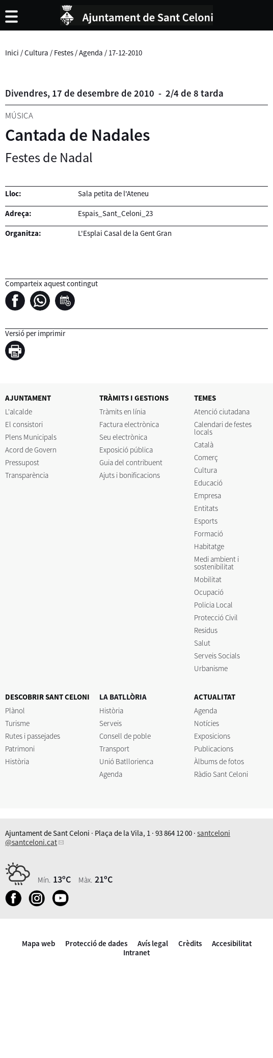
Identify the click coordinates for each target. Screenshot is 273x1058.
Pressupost (22, 462)
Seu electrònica (123, 437)
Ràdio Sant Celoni (221, 774)
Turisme (17, 723)
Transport (114, 748)
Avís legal (153, 943)
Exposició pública (126, 450)
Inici (12, 52)
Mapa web (38, 943)
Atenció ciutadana (222, 411)
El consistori (24, 424)
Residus (205, 630)
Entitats (206, 508)
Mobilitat (208, 579)
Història (17, 761)
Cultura (36, 52)
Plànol (15, 710)
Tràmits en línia (122, 411)
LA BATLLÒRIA (123, 697)
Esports (205, 521)
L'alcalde (18, 411)
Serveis (110, 723)
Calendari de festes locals (223, 428)
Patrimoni (20, 748)
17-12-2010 (125, 52)
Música (19, 115)
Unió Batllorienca (126, 761)
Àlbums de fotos (219, 761)
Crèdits (190, 943)
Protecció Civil (216, 617)
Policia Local (213, 605)
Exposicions (212, 736)
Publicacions (213, 748)
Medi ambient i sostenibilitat (216, 562)
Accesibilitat (232, 943)
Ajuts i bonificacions (129, 475)
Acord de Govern (31, 450)
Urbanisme (211, 668)
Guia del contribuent (130, 462)
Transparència (26, 475)
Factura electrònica (129, 424)
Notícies (206, 723)
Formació (208, 533)
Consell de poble (125, 736)
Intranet (136, 952)
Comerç (206, 457)
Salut (202, 643)
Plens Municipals (31, 437)
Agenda (91, 52)
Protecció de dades (96, 943)
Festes (63, 52)
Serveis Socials (217, 655)
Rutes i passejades (32, 736)
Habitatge (209, 546)
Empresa (207, 495)
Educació (208, 483)
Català (203, 444)
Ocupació (209, 592)
